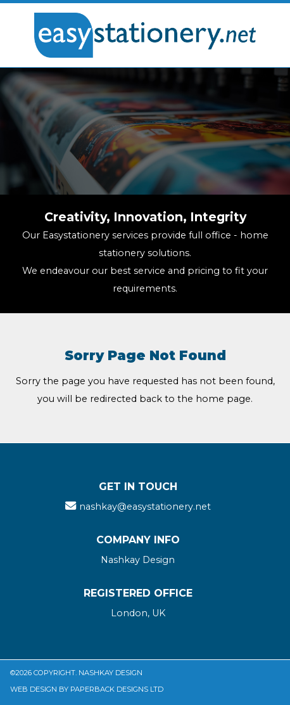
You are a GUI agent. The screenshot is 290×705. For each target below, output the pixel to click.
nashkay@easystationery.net (145, 506)
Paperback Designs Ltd (116, 689)
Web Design (33, 689)
